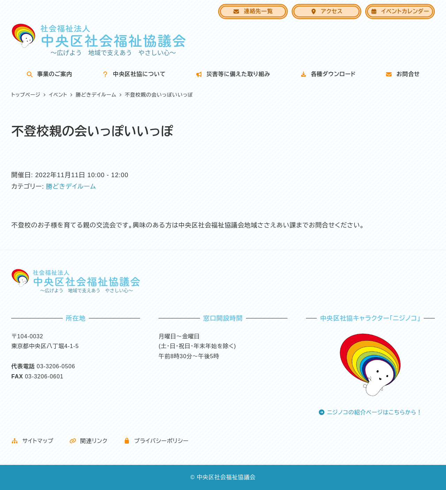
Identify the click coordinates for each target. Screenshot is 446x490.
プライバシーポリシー (156, 441)
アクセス (326, 11)
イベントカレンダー (399, 11)
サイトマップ (32, 441)
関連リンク (88, 441)
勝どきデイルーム (71, 186)
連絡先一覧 (253, 11)
